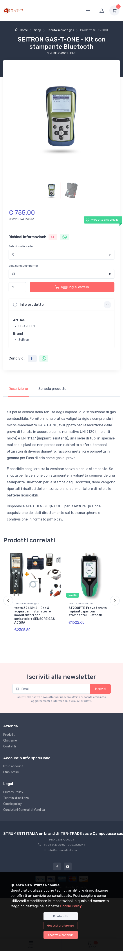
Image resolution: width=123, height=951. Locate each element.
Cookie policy (12, 804)
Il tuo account (13, 766)
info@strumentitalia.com (63, 850)
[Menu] (88, 10)
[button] (61, 305)
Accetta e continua (61, 935)
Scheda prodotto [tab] (52, 389)
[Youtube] (68, 866)
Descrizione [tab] (18, 389)
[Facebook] (57, 866)
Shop (37, 30)
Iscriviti (100, 689)
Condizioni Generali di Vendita (24, 810)
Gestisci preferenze (60, 925)
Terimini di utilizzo (16, 798)
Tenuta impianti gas (60, 30)
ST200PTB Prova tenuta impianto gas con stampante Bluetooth (88, 611)
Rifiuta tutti (60, 916)
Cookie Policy (70, 906)
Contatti (9, 746)
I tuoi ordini (11, 772)
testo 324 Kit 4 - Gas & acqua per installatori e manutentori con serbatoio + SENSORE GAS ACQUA (34, 615)
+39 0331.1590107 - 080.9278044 (63, 844)
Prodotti (9, 735)
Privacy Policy (13, 792)
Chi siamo (10, 740)
